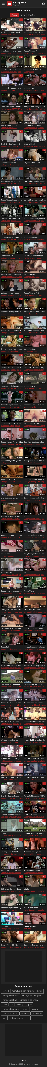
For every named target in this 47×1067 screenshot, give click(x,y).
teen (14, 146)
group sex (22, 947)
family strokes (40, 724)
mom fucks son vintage (23, 990)
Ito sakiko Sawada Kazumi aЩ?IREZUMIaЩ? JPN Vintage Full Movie (35, 777)
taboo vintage (38, 53)
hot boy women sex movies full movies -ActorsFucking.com (12, 237)
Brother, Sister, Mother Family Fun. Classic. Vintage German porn (12, 349)
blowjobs (41, 835)
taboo (14, 128)
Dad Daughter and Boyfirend (12, 628)
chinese (25, 1013)
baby (37, 277)
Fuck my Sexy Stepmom (10, 721)
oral (21, 239)
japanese (27, 537)
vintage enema (16, 1018)
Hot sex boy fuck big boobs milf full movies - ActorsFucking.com (35, 181)
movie (9, 128)
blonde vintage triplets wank (35, 721)
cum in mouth (17, 910)
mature (20, 72)
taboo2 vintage (6, 554)
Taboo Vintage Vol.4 (31, 51)
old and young (35, 854)
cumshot (16, 53)
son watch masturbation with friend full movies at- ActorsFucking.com (12, 367)
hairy (26, 34)
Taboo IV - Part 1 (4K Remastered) (35, 405)
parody (21, 854)
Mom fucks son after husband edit (12, 51)
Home (23, 1060)
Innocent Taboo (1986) (32, 125)
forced (6, 990)
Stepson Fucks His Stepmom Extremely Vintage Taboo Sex (12, 516)
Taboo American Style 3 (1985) (35, 218)
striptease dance (10, 1013)
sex (22, 146)
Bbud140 (4, 926)
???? (20, 835)
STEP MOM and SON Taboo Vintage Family (35, 759)
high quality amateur (16, 817)
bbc (31, 873)
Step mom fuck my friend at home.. (35, 945)
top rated (18, 277)
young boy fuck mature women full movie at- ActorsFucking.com (35, 330)
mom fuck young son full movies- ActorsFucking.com (12, 311)
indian (3, 72)
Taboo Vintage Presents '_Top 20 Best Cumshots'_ (12, 908)
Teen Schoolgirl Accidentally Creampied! (12, 777)
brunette (16, 724)
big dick (19, 34)
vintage (4, 34)
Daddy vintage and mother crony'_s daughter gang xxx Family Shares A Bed (35, 498)
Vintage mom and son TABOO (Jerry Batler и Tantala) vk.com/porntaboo (12, 535)
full (44, 165)
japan (29, 1004)
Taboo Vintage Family (32, 423)
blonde (33, 463)
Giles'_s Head (29, 144)
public (9, 873)
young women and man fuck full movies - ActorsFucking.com (12, 181)
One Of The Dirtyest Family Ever (35, 367)
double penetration (18, 221)
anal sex (9, 72)
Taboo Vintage (29, 386)
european (11, 798)
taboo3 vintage (30, 349)
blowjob (10, 34)
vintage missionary (29, 1000)
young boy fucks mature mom (12, 330)
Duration (31, 15)
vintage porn (6, 407)
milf (14, 34)
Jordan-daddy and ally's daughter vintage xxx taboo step (35, 740)
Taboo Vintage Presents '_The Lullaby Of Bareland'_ (12, 405)
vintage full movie (38, 537)
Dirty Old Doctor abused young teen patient (12, 796)
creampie (38, 891)
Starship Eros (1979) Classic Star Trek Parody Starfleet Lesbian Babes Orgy (12, 852)
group (34, 351)
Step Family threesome (33, 610)
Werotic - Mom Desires (9, 740)
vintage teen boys (11, 1009)
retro (36, 34)
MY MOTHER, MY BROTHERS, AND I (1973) (12, 665)
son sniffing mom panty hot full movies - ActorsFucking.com (35, 200)
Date (23, 15)
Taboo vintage (29, 274)
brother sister (17, 873)
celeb (21, 575)
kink (13, 575)
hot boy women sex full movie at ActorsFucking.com (35, 311)
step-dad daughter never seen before (12, 498)
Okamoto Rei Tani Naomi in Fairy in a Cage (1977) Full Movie (12, 107)
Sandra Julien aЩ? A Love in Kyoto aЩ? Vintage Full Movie (35, 684)
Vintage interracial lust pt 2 (34, 870)
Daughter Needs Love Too (34, 442)
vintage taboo (6, 90)
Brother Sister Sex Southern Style (35, 833)
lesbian (4, 761)
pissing (20, 1004)
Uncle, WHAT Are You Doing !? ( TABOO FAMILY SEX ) (12, 610)
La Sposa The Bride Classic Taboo (12, 218)
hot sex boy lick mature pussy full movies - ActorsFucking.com (12, 69)
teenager (42, 742)
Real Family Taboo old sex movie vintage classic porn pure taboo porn (12, 88)
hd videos (34, 90)
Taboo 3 (27, 516)
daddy (38, 444)
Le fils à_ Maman (30, 814)
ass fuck (31, 556)
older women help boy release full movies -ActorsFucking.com (12, 386)
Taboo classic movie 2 (32, 69)
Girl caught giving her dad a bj (12, 684)
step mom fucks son (19, 90)
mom (19, 146)
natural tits (11, 481)
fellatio (20, 686)
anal (8, 221)
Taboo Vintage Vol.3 (31, 293)
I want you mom (7, 256)
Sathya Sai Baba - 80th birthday (12, 870)
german (43, 593)
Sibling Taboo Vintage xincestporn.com (12, 125)
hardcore (33, 128)
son (4, 1018)
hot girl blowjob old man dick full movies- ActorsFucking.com (12, 423)
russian (34, 1009)
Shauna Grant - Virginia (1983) (35, 665)
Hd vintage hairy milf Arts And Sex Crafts (35, 256)
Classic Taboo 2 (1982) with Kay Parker (12, 945)
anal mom (28, 630)
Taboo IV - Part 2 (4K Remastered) (12, 274)
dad (11, 1004)
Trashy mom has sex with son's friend (12, 32)
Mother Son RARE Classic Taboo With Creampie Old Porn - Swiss (35, 628)
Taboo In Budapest (31, 237)
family (34, 258)
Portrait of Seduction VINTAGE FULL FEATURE (35, 796)
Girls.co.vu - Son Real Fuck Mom (12, 889)
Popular (15, 15)
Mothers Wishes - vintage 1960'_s (12, 759)
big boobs (11, 332)
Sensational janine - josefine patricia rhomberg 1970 (12, 460)
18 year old (35, 500)
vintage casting (10, 1000)
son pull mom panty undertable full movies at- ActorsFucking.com (35, 107)
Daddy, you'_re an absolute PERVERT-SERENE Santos (12, 591)
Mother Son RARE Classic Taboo (35, 703)
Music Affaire (29, 591)
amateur (20, 258)
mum (44, 817)
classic (16, 165)
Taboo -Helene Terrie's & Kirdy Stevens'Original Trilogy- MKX (12, 442)
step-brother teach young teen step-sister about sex (12, 479)
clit (28, 1018)
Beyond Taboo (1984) (32, 162)
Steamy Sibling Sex (8, 572)
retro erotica (15, 407)
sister (22, 165)
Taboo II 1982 (29, 88)
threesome (40, 612)
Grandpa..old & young (32, 852)
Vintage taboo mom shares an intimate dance (35, 647)
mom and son (16, 742)
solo (5, 1004)
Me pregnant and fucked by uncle (35, 479)
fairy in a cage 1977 (8, 109)
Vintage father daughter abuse (35, 460)
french (39, 817)
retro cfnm (37, 1013)
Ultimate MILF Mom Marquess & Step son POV (12, 814)
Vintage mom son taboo (10, 293)
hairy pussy (28, 53)
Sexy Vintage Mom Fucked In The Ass (35, 554)
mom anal (36, 630)
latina (15, 72)
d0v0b (3, 833)
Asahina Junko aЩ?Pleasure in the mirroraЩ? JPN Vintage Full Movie (35, 535)
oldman (22, 798)
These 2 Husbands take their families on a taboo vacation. (12, 703)
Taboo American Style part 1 (34, 32)
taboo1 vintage (30, 926)
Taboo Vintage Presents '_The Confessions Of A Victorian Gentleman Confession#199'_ (12, 200)
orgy (16, 947)
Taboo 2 (27, 572)
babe (10, 593)
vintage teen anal (11, 995)
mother (15, 351)
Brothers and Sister (8, 162)
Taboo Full (5, 647)
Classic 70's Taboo (31, 908)
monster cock (38, 873)
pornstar (41, 128)
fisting (41, 370)
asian (10, 779)
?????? (18, 109)
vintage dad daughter (32, 995)
